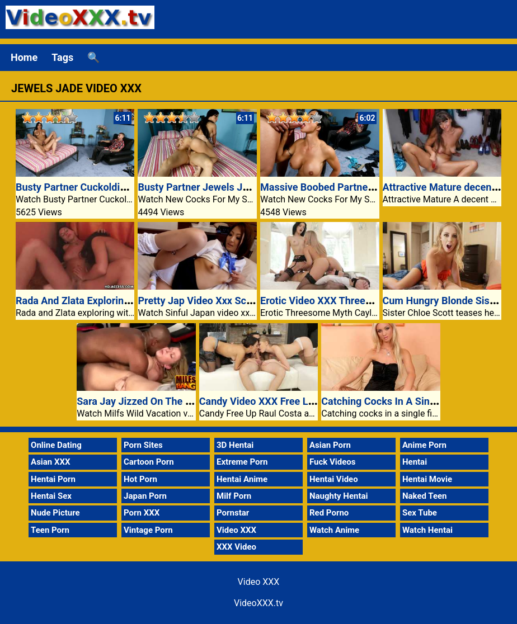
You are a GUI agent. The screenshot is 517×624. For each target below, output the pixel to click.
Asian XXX (50, 462)
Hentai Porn (53, 479)
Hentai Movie (427, 479)
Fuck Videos (332, 462)
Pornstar (233, 513)
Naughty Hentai (338, 496)
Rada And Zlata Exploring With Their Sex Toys (118, 300)
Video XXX (236, 530)
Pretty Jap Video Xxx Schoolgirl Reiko (223, 300)
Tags (62, 57)
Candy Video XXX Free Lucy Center (277, 401)
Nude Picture (55, 513)
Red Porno (329, 513)
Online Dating (56, 445)
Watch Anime (334, 530)
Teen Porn (50, 530)
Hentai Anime (242, 479)
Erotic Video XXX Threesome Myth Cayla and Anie (372, 300)
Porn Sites (143, 445)
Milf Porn (234, 496)
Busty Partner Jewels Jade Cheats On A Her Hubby (253, 187)
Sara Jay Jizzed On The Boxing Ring (158, 401)
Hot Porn (140, 479)
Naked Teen (424, 496)
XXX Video (236, 547)
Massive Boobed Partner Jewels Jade (345, 187)
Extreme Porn (242, 462)
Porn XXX (141, 513)
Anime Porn (424, 445)
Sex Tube (419, 513)
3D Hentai (235, 445)
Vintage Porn (148, 530)
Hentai (414, 462)
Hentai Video (333, 479)
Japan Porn (145, 496)
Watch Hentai (427, 530)
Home (24, 57)
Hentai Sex (51, 496)
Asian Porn (330, 445)
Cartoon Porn (149, 462)
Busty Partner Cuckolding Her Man (94, 187)
